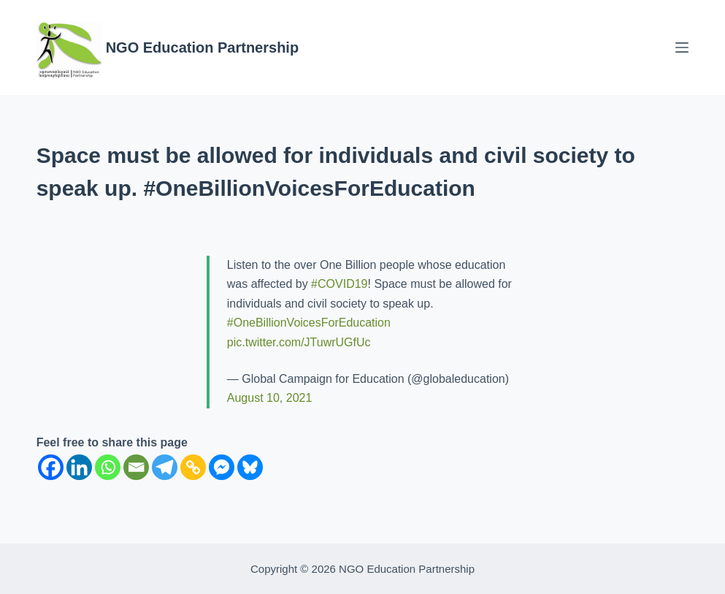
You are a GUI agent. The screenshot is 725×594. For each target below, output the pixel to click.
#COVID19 (339, 284)
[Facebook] (51, 467)
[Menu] (681, 47)
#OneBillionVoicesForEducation (309, 322)
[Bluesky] (250, 467)
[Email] (136, 467)
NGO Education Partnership (202, 47)
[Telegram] (164, 467)
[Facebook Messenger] (221, 467)
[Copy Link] (193, 467)
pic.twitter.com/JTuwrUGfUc (299, 342)
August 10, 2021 (269, 398)
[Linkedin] (79, 467)
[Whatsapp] (107, 467)
